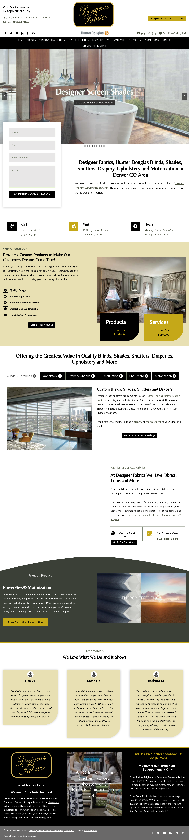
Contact (167, 40)
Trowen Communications (26, 836)
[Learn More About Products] (119, 332)
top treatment (153, 421)
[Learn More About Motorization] (25, 622)
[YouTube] (16, 33)
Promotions (151, 40)
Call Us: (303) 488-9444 (16, 21)
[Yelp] (28, 33)
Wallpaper (120, 40)
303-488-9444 (90, 830)
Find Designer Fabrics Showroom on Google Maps (158, 756)
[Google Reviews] (33, 33)
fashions (101, 400)
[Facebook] (5, 33)
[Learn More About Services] (163, 332)
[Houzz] (22, 33)
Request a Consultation (167, 18)
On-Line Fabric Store (95, 45)
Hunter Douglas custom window (162, 395)
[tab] (85, 146)
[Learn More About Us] (41, 325)
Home (20, 40)
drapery (138, 421)
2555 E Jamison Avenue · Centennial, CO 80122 (51, 830)
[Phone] (176, 833)
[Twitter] (11, 33)
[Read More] (139, 435)
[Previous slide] (4, 96)
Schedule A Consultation (31, 180)
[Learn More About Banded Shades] (94, 103)
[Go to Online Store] (124, 542)
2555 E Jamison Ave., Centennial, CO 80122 (26, 17)
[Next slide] (184, 96)
